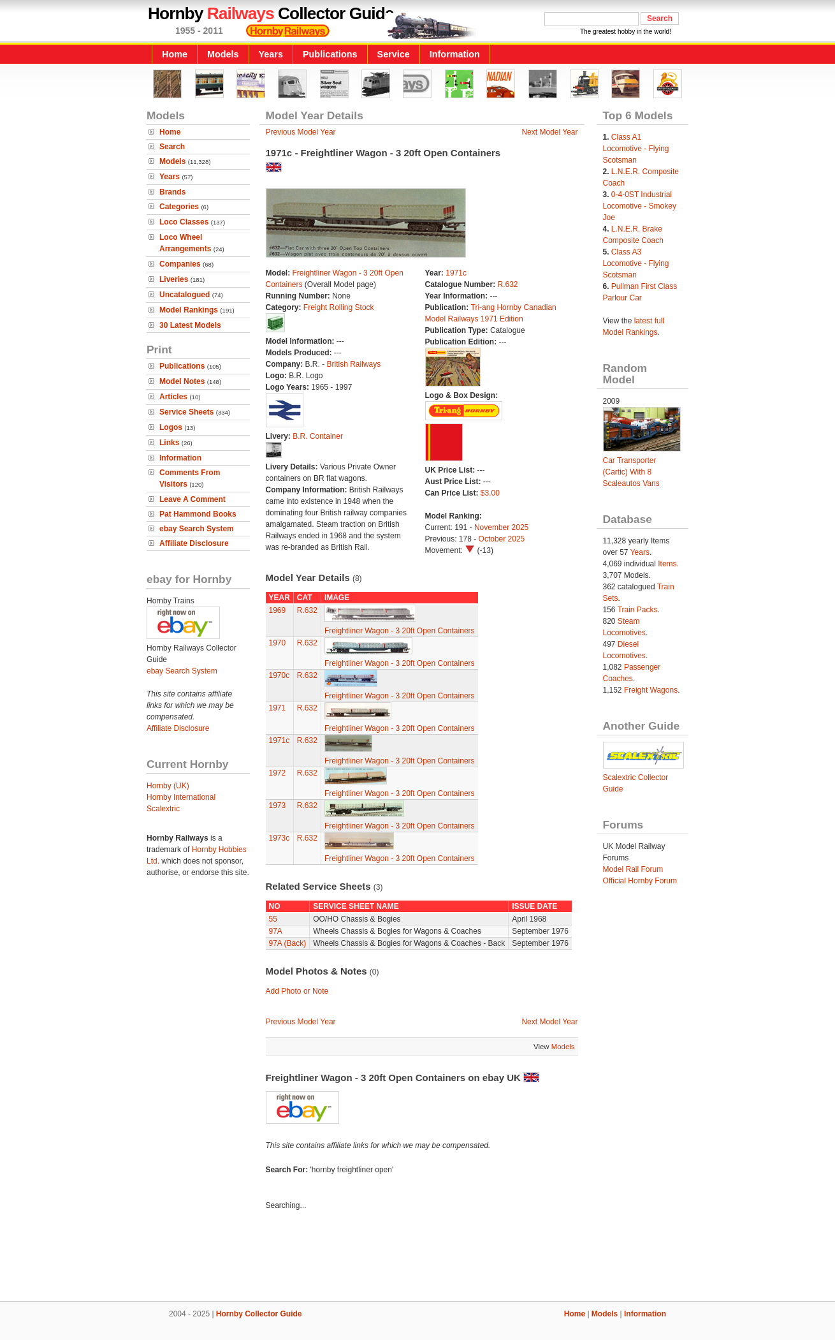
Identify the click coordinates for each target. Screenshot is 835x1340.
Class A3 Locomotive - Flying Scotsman (636, 263)
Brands (172, 192)
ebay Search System (196, 528)
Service (393, 54)
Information (455, 54)
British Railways (354, 364)
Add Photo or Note (297, 991)
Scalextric (163, 808)
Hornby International (181, 797)
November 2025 (501, 527)
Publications (330, 54)
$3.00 (490, 493)
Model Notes (182, 381)
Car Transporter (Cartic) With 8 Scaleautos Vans (631, 472)
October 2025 (502, 538)
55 (273, 919)
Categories (179, 206)
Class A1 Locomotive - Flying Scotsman (636, 149)
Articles (173, 396)
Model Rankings (188, 310)
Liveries (173, 279)
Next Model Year (549, 132)
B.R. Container (318, 436)
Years (271, 54)
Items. (668, 563)
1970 (277, 642)
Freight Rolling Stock (338, 307)
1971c (456, 273)
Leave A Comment (192, 499)
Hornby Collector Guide (259, 1313)
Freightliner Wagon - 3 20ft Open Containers (399, 630)
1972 (277, 773)
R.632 (508, 284)
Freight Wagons (651, 690)
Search (172, 146)
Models (223, 54)
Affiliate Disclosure (194, 543)
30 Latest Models (190, 325)
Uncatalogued (184, 294)
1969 (277, 610)
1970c (279, 675)
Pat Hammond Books (197, 514)
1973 (277, 805)
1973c (279, 838)
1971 (277, 707)
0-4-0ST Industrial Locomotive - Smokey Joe (639, 206)
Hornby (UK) (168, 785)
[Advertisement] (417, 1257)
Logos (170, 427)
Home (174, 54)
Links (169, 442)
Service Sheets (186, 412)
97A (275, 931)
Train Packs (638, 609)
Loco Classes (183, 221)
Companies (180, 264)
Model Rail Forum (633, 869)
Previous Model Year (301, 132)
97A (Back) (288, 943)
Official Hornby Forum (640, 880)
